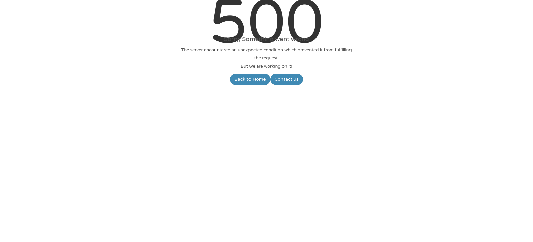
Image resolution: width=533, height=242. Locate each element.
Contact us (287, 79)
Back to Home (250, 79)
